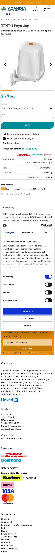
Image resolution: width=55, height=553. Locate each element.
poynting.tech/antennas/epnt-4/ (40, 177)
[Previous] (5, 64)
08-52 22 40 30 (29, 148)
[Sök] (51, 13)
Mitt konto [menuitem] (35, 9)
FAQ (3, 528)
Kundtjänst (6, 539)
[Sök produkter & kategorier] (27, 13)
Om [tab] (45, 233)
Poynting (48, 172)
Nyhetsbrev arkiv (8, 534)
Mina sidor (6, 519)
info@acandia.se (16, 426)
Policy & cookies (8, 545)
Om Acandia (7, 522)
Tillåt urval (27, 318)
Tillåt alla (27, 311)
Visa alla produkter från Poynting (16, 194)
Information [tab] (27, 233)
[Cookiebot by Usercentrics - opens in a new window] (41, 225)
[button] (3, 14)
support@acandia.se (11, 429)
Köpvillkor (5, 542)
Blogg (4, 531)
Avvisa (27, 326)
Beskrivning (8, 207)
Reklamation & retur (10, 548)
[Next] (50, 64)
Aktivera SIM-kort (9, 537)
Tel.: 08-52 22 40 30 (10, 423)
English (4, 551)
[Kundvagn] (48, 9)
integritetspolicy (46, 353)
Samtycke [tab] (9, 233)
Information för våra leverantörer (16, 525)
